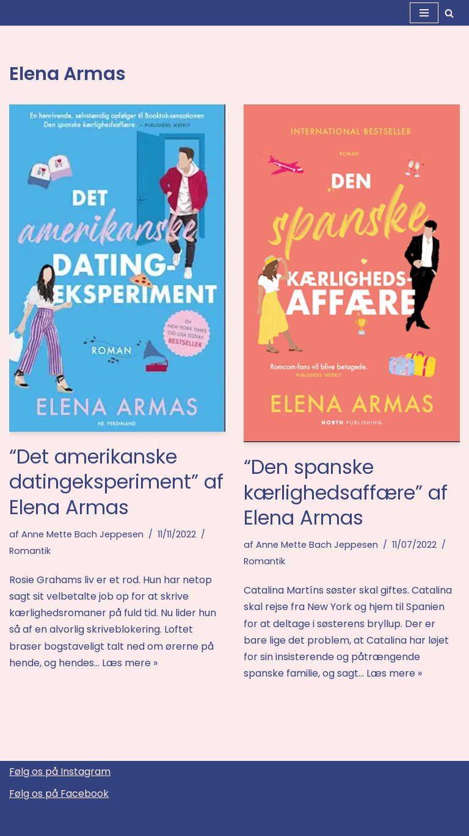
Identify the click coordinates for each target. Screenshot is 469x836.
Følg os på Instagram (60, 772)
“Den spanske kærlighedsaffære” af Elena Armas (346, 492)
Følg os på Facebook (59, 794)
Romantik (30, 551)
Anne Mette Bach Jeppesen (82, 534)
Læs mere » (130, 663)
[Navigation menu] (424, 12)
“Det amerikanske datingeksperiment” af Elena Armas (116, 482)
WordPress (275, 823)
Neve (180, 823)
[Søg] (449, 13)
